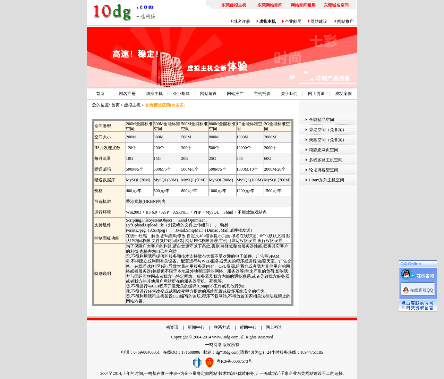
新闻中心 (196, 327)
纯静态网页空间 (323, 149)
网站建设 (318, 21)
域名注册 (241, 21)
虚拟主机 (154, 93)
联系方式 (222, 327)
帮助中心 (248, 327)
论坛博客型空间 (323, 169)
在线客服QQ (421, 289)
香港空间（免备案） (328, 129)
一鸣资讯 (170, 327)
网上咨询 (316, 93)
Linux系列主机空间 (326, 180)
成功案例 (343, 93)
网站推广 (345, 21)
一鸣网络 (213, 344)
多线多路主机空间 (325, 159)
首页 (100, 93)
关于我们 (289, 93)
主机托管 (262, 93)
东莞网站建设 (309, 373)
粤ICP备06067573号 (235, 361)
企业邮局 (293, 21)
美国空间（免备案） (328, 139)
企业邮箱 (181, 93)
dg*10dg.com (227, 352)
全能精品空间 (321, 119)
